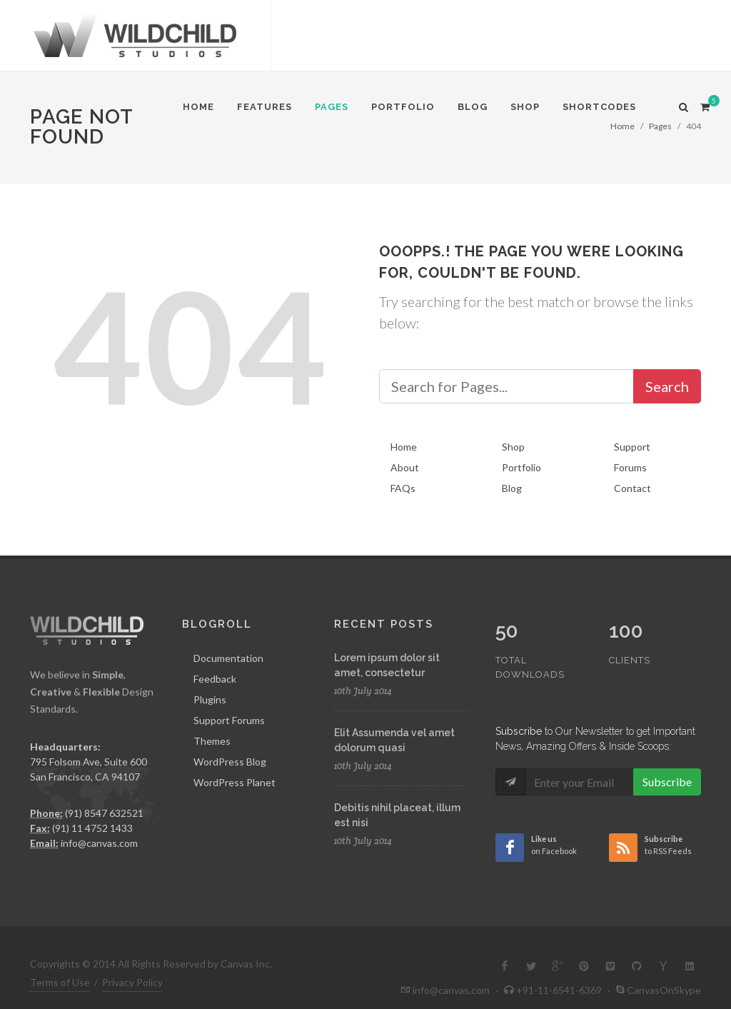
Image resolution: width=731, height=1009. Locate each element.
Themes (212, 741)
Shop (513, 447)
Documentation (228, 658)
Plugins (209, 699)
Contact (632, 488)
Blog (512, 488)
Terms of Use (60, 963)
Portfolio (521, 467)
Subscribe (667, 751)
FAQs (402, 488)
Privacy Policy (132, 963)
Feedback (214, 679)
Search (667, 386)
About (404, 467)
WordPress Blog (229, 762)
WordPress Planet (234, 782)
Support (632, 447)
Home (403, 447)
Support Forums (229, 720)
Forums (630, 467)
